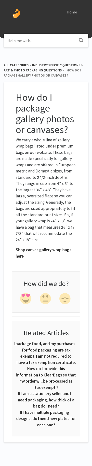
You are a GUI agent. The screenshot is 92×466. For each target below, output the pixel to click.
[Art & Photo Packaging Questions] (33, 70)
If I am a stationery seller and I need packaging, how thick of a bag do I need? (46, 400)
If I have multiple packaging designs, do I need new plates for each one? (46, 419)
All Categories (16, 65)
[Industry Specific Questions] (56, 65)
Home (72, 12)
